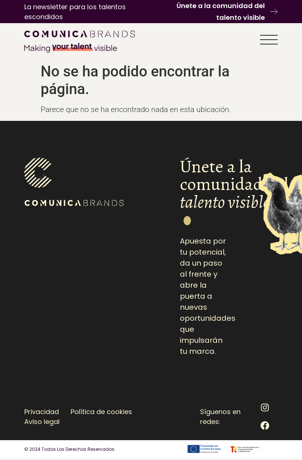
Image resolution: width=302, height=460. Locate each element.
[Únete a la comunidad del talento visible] (274, 11)
